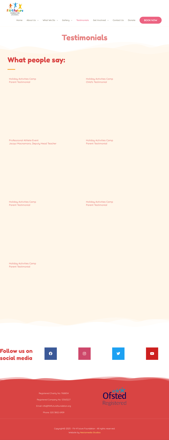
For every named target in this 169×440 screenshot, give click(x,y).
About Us (31, 20)
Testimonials (82, 20)
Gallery (65, 20)
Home (19, 20)
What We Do (49, 20)
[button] (151, 20)
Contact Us (118, 20)
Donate (131, 20)
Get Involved (99, 20)
